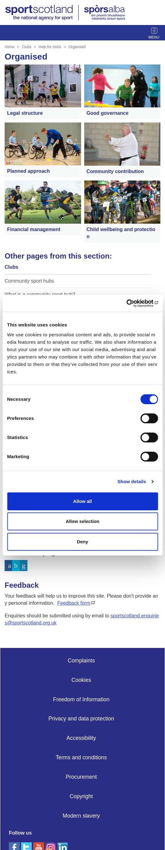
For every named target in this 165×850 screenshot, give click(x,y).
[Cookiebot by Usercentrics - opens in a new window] (131, 303)
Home (9, 47)
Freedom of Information (81, 699)
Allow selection (82, 521)
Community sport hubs (29, 281)
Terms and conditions (81, 757)
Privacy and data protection (81, 718)
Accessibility (81, 738)
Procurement (81, 777)
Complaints (81, 660)
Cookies (81, 680)
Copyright (81, 796)
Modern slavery (81, 816)
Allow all (82, 501)
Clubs (26, 47)
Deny (82, 541)
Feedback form (73, 603)
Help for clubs (50, 47)
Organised (76, 47)
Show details (132, 481)
